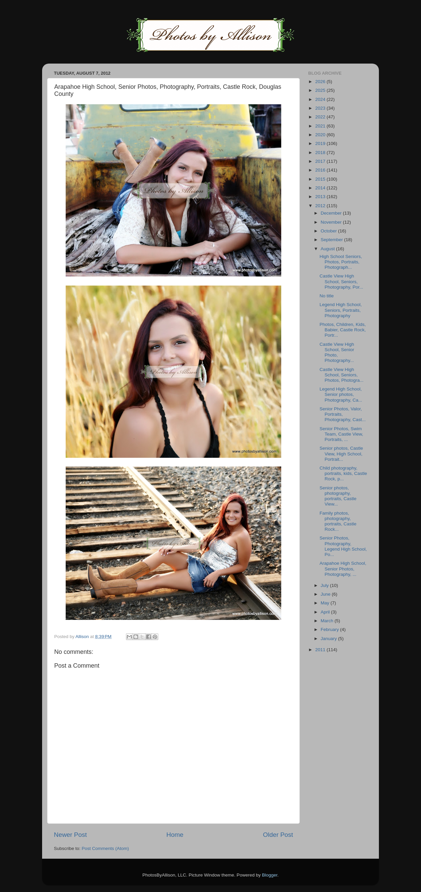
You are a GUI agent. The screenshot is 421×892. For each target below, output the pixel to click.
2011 (321, 649)
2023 (321, 108)
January (329, 638)
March (327, 620)
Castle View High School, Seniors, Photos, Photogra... (342, 375)
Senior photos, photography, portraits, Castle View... (338, 496)
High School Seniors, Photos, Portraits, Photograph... (341, 262)
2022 (321, 116)
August (328, 248)
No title (327, 295)
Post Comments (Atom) (105, 848)
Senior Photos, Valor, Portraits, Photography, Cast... (343, 414)
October (329, 230)
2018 (321, 152)
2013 (321, 196)
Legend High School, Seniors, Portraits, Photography (341, 310)
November (332, 222)
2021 (321, 125)
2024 (321, 99)
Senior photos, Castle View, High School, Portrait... (341, 453)
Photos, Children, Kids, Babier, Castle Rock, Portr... (343, 330)
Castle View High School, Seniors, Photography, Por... (341, 281)
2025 (321, 90)
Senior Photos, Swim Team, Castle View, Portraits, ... (341, 434)
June (326, 594)
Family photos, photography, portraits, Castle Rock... (338, 521)
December (332, 213)
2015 (321, 179)
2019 (321, 143)
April (326, 612)
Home (174, 834)
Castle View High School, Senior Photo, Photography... (337, 352)
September (332, 239)
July (325, 585)
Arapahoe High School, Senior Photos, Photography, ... (343, 569)
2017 (321, 161)
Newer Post (70, 834)
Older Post (278, 834)
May (325, 602)
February (330, 629)
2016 (321, 170)
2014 (321, 187)
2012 (321, 205)
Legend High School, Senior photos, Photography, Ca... (341, 394)
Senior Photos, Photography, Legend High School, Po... (343, 546)
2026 (321, 81)
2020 (321, 134)
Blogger (270, 875)
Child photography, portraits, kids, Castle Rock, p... (343, 473)
